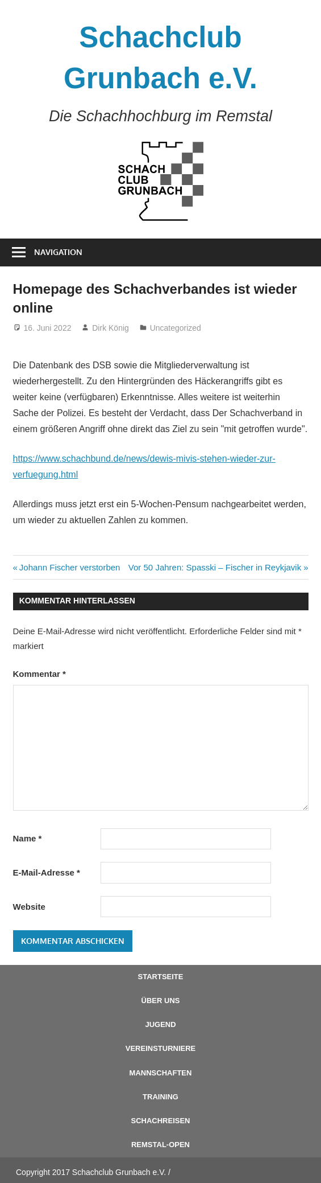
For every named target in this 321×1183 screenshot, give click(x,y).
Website (29, 906)
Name (27, 838)
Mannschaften (161, 1073)
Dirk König (110, 327)
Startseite (161, 976)
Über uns (160, 1000)
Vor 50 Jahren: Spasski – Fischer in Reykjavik (214, 567)
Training (160, 1096)
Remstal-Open (160, 1144)
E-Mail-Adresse (46, 872)
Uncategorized (175, 327)
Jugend (160, 1024)
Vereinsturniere (161, 1048)
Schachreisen (160, 1120)
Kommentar (39, 674)
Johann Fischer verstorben (69, 567)
